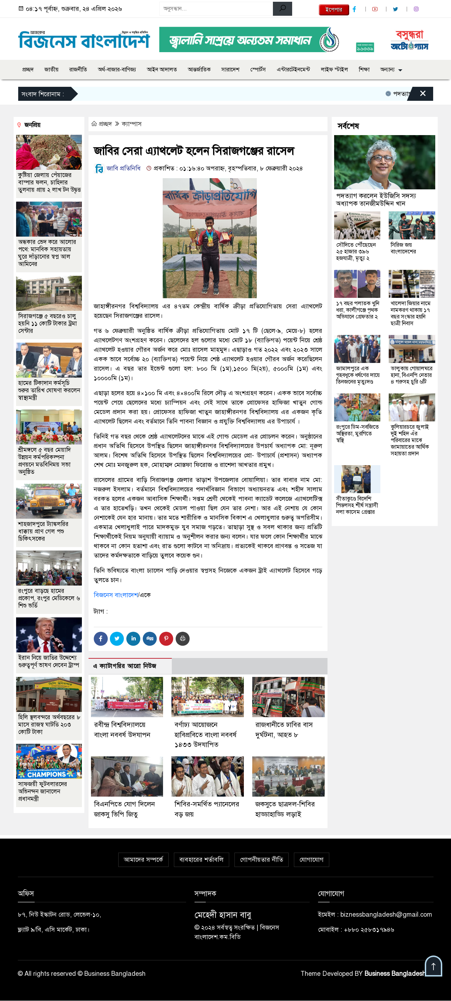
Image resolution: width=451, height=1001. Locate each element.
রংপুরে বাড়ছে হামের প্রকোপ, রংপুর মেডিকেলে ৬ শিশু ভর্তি (49, 598)
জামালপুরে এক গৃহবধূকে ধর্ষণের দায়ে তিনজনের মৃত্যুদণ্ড (358, 375)
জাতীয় (51, 69)
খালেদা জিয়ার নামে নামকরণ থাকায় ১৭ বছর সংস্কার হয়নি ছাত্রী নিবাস (411, 313)
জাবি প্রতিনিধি (117, 168)
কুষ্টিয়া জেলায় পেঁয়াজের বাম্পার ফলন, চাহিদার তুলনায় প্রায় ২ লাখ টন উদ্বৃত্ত (49, 183)
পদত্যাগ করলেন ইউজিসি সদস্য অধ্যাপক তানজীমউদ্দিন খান (376, 200)
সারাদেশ (230, 69)
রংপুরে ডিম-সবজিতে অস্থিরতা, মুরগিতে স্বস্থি (357, 434)
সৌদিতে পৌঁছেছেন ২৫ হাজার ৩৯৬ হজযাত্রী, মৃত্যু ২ (356, 251)
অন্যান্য (387, 69)
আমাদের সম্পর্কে (143, 860)
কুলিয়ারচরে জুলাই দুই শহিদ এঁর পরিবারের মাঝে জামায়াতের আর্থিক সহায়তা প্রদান (410, 440)
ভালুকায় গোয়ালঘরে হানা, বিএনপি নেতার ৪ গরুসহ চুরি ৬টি (411, 375)
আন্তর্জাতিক (199, 69)
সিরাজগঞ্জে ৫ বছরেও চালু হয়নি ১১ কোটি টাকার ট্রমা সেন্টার (47, 324)
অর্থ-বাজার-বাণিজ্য (117, 69)
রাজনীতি (78, 69)
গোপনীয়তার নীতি (261, 860)
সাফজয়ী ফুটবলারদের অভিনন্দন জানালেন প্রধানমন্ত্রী (42, 791)
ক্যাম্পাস (132, 124)
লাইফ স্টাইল (334, 69)
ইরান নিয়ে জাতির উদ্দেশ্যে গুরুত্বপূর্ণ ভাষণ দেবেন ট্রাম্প (48, 661)
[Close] (417, 95)
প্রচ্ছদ (28, 69)
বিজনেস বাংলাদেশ (116, 595)
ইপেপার (334, 9)
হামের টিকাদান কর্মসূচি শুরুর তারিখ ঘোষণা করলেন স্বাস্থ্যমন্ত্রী (49, 390)
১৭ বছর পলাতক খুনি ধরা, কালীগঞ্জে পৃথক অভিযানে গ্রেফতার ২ (357, 310)
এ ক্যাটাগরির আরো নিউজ (124, 666)
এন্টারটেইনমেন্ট (293, 69)
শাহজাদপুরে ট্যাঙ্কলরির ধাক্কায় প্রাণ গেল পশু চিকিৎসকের (43, 531)
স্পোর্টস (258, 69)
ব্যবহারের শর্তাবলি (201, 860)
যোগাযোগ (312, 860)
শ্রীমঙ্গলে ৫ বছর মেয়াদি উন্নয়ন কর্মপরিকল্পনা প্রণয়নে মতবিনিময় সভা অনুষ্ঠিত (44, 461)
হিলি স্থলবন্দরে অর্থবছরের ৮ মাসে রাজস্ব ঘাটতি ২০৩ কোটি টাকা (49, 725)
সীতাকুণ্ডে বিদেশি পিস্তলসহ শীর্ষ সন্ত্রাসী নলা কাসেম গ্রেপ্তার (357, 505)
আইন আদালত (162, 69)
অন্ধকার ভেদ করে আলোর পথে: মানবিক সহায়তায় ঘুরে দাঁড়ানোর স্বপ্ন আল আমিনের (47, 253)
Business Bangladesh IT (399, 974)
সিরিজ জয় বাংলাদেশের (403, 248)
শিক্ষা (364, 69)
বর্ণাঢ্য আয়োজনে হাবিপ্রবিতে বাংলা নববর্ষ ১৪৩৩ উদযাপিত (206, 734)
